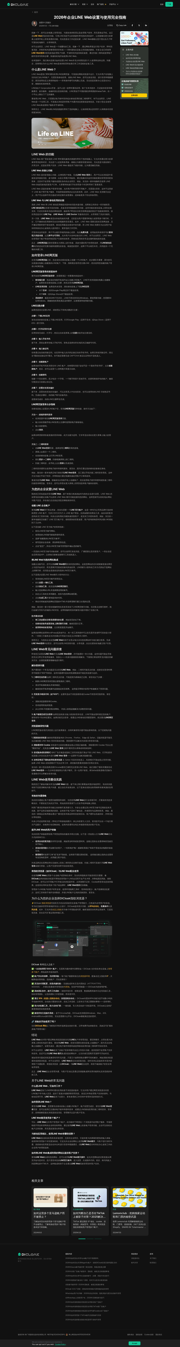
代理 (114, 1209)
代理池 (66, 987)
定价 (92, 4)
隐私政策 (139, 1334)
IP (107, 976)
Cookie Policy (60, 1344)
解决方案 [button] (74, 4)
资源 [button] (85, 4)
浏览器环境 (85, 976)
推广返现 (100, 4)
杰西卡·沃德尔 (45, 23)
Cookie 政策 (149, 1334)
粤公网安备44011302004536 (79, 1334)
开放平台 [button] (113, 4)
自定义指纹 (57, 909)
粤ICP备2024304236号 (56, 1334)
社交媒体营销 (78, 1209)
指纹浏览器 (46, 903)
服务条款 (130, 1334)
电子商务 (37, 1209)
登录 (161, 4)
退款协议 (158, 1334)
